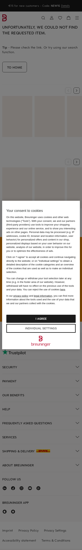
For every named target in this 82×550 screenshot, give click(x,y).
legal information (43, 295)
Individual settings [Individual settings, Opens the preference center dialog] (41, 328)
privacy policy (20, 295)
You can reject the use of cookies (44, 289)
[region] (41, 275)
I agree (41, 318)
